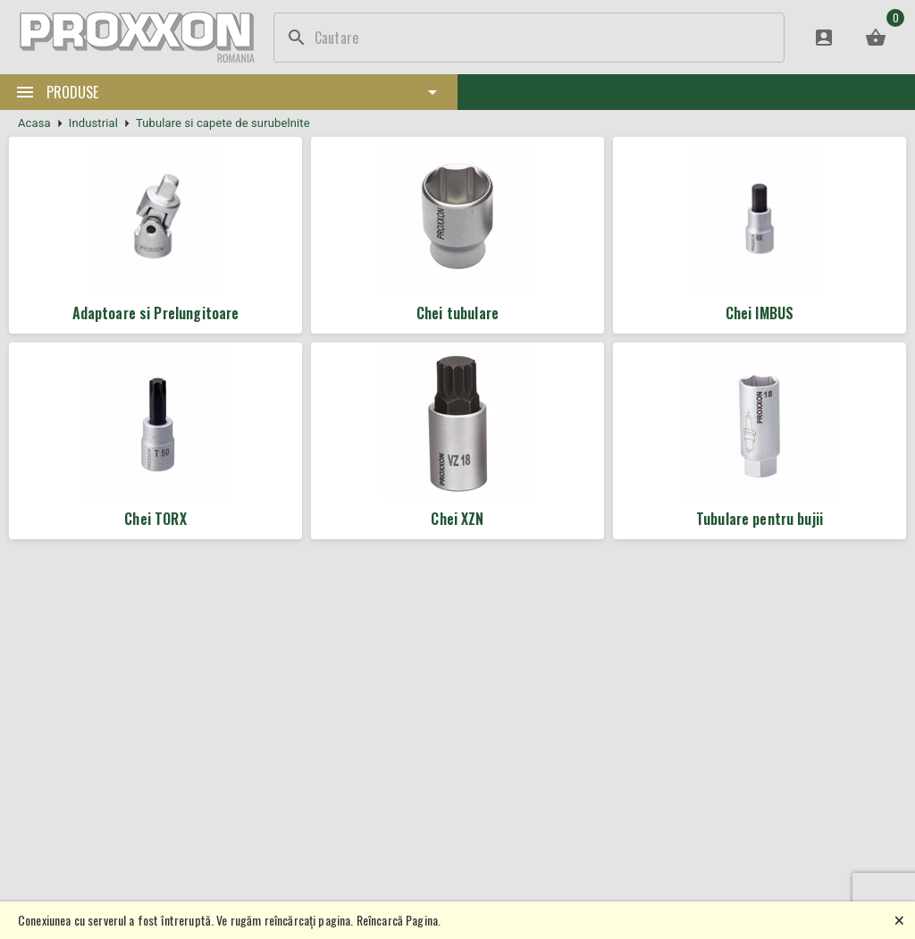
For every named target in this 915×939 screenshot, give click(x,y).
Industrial (93, 123)
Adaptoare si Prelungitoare (155, 313)
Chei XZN (457, 518)
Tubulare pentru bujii (759, 518)
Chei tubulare (457, 313)
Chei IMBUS (760, 313)
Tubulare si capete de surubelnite (223, 123)
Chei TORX (155, 518)
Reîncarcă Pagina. (399, 919)
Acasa (34, 123)
